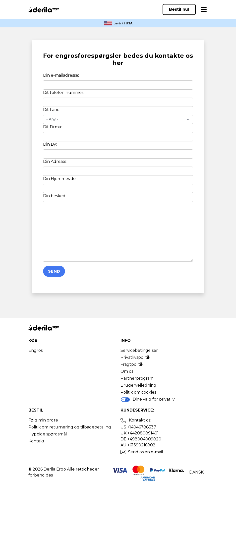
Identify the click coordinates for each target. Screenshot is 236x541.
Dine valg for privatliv (147, 399)
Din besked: (54, 195)
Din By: (50, 144)
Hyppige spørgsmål (47, 434)
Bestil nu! (179, 9)
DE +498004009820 (140, 439)
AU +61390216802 (137, 445)
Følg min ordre (43, 420)
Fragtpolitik (131, 364)
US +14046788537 (138, 427)
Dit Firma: (52, 126)
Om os (126, 371)
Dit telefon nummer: (63, 92)
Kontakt (36, 441)
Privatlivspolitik (135, 357)
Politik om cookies (138, 392)
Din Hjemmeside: (59, 178)
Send (54, 271)
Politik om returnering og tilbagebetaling (69, 427)
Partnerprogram (137, 378)
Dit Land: (51, 109)
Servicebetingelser (139, 350)
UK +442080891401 (139, 433)
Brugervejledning (138, 385)
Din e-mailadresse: (61, 75)
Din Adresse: (55, 161)
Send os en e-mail (145, 452)
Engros (35, 350)
